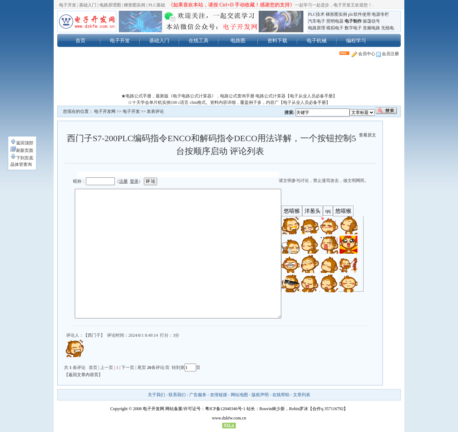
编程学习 (356, 40)
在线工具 (199, 40)
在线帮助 (280, 394)
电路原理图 (110, 5)
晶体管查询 (21, 164)
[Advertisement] (229, 77)
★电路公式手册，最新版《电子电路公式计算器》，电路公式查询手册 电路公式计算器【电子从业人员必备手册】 (229, 96)
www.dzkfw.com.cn (229, 418)
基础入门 (87, 5)
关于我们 (156, 394)
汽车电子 (316, 21)
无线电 (387, 27)
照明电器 (335, 21)
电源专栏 (380, 14)
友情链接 (218, 394)
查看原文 (367, 135)
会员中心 (363, 53)
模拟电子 (335, 27)
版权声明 (260, 394)
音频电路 (371, 27)
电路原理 (316, 27)
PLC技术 (316, 14)
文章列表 (301, 394)
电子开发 (67, 5)
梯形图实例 (134, 5)
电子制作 (353, 21)
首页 (80, 40)
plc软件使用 (359, 14)
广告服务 (197, 394)
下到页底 (21, 157)
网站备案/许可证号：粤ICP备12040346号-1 (205, 408)
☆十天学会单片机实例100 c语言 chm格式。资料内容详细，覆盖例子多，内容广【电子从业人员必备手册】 (229, 102)
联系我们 (177, 394)
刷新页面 (21, 150)
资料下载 (277, 40)
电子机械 (317, 40)
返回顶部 (21, 142)
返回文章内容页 (83, 374)
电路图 (237, 40)
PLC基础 (156, 5)
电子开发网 (105, 111)
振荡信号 (371, 21)
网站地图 (239, 394)
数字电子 (353, 27)
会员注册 (387, 53)
